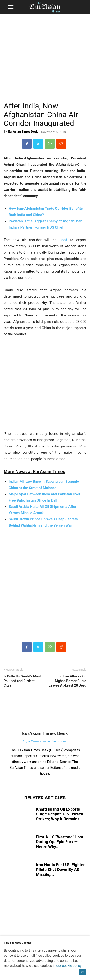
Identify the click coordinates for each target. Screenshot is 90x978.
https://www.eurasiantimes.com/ (45, 741)
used (63, 240)
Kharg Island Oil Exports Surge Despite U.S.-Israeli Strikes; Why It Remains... (59, 814)
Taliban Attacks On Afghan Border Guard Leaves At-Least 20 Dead (67, 680)
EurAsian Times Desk (23, 131)
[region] (45, 52)
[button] (11, 7)
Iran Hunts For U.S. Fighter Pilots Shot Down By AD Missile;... (60, 869)
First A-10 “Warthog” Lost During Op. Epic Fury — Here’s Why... (59, 841)
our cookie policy (68, 966)
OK (82, 972)
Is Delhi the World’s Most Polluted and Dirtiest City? (22, 680)
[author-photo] (45, 727)
